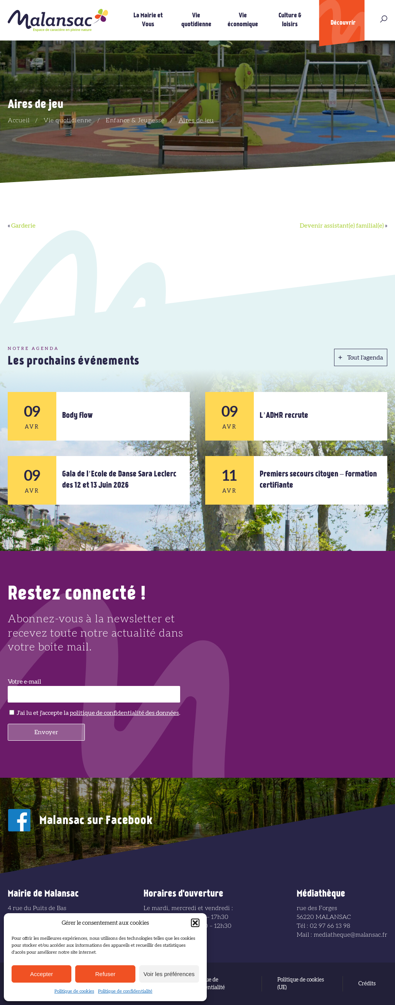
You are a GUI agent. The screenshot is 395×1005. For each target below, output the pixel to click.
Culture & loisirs (290, 20)
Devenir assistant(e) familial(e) (342, 226)
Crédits (367, 983)
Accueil (19, 120)
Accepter (41, 974)
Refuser (105, 974)
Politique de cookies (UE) (300, 983)
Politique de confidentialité (125, 991)
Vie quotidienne (196, 20)
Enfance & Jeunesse (135, 120)
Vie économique (243, 20)
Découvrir (343, 23)
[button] (195, 923)
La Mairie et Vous (148, 20)
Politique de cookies (74, 991)
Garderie (23, 226)
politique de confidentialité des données (124, 713)
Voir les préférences (169, 974)
